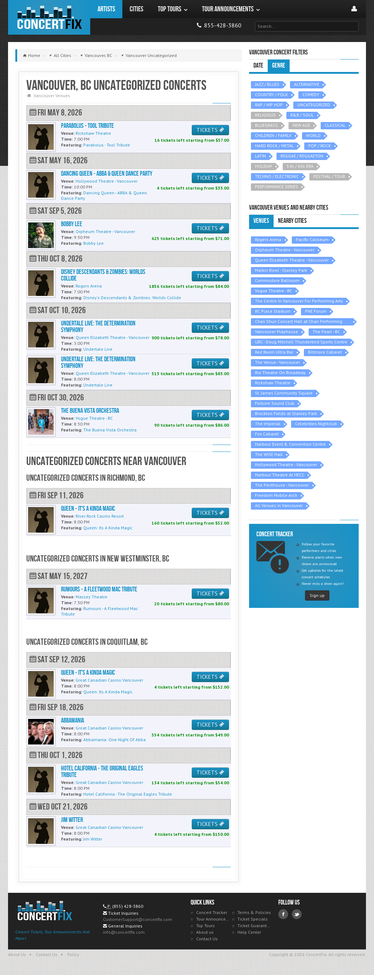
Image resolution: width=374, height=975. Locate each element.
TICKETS (210, 129)
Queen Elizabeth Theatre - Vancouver (292, 260)
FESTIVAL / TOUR (329, 176)
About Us (17, 954)
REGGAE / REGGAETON (301, 156)
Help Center (249, 932)
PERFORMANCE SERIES (276, 186)
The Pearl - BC (326, 331)
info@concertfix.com (124, 932)
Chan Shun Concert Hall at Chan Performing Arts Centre (298, 322)
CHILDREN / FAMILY (273, 135)
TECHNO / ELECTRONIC (277, 176)
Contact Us (207, 938)
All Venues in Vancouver (279, 505)
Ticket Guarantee (254, 925)
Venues (261, 221)
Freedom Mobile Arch (276, 495)
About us (205, 932)
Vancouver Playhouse (276, 331)
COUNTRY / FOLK (271, 94)
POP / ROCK (319, 145)
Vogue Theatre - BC (273, 290)
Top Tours (205, 925)
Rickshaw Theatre (272, 382)
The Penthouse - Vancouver (282, 485)
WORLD (313, 135)
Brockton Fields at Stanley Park (286, 413)
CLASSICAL (335, 125)
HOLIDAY (263, 166)
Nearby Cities (292, 221)
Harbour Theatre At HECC (279, 474)
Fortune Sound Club (274, 403)
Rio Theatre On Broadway (280, 372)
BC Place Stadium (272, 311)
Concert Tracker (211, 912)
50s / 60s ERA (300, 166)
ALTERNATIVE (306, 84)
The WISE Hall (269, 454)
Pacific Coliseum (312, 239)
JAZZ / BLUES (267, 84)
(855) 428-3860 (127, 906)
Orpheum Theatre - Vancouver (284, 249)
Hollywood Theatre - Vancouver (286, 464)
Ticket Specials (252, 919)
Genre (278, 65)
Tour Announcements (213, 919)
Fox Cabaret (267, 434)
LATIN (260, 156)
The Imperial (267, 423)
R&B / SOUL (302, 115)
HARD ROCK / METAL (274, 145)
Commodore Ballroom (277, 280)
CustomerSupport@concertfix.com (137, 919)
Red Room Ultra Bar (274, 352)
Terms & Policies (254, 912)
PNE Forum (316, 311)
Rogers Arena (268, 239)
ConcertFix (49, 17)
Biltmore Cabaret (325, 352)
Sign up (317, 595)
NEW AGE (301, 125)
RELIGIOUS (265, 115)
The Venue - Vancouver (277, 362)
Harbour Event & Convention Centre (290, 444)
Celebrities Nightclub (316, 423)
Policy (73, 954)
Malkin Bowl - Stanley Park (281, 270)
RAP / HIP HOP (269, 104)
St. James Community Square (284, 393)
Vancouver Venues (52, 95)
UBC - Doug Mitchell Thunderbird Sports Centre (301, 341)
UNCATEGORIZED (313, 104)
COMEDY (310, 94)
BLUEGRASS (266, 125)
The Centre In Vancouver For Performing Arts (299, 301)
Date (258, 65)
